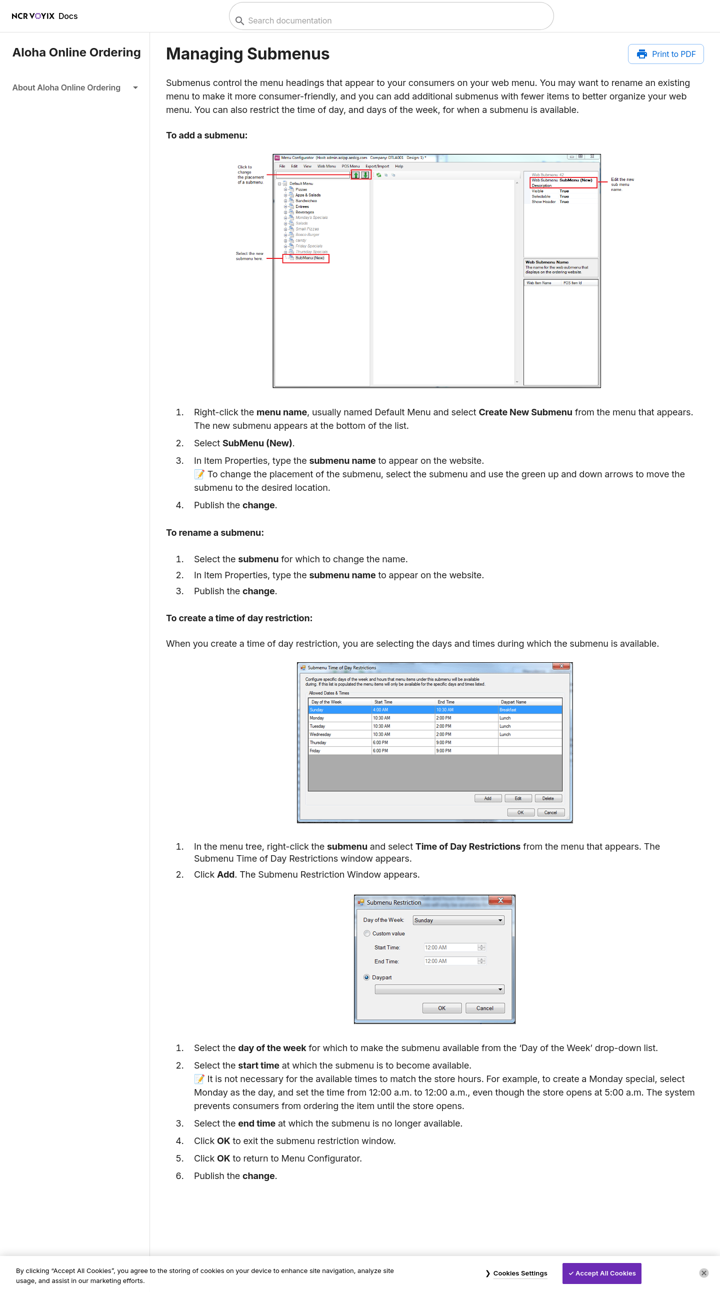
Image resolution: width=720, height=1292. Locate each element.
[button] (75, 87)
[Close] (704, 1273)
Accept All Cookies (606, 1273)
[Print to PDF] (666, 54)
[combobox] (390, 20)
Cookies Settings (521, 1273)
